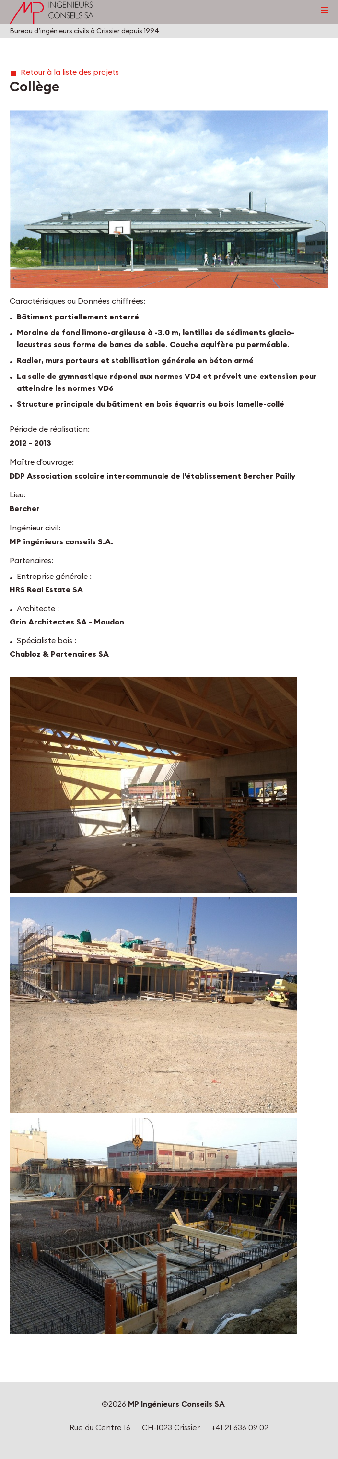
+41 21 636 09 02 (239, 1427)
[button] (169, 199)
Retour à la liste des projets (70, 72)
